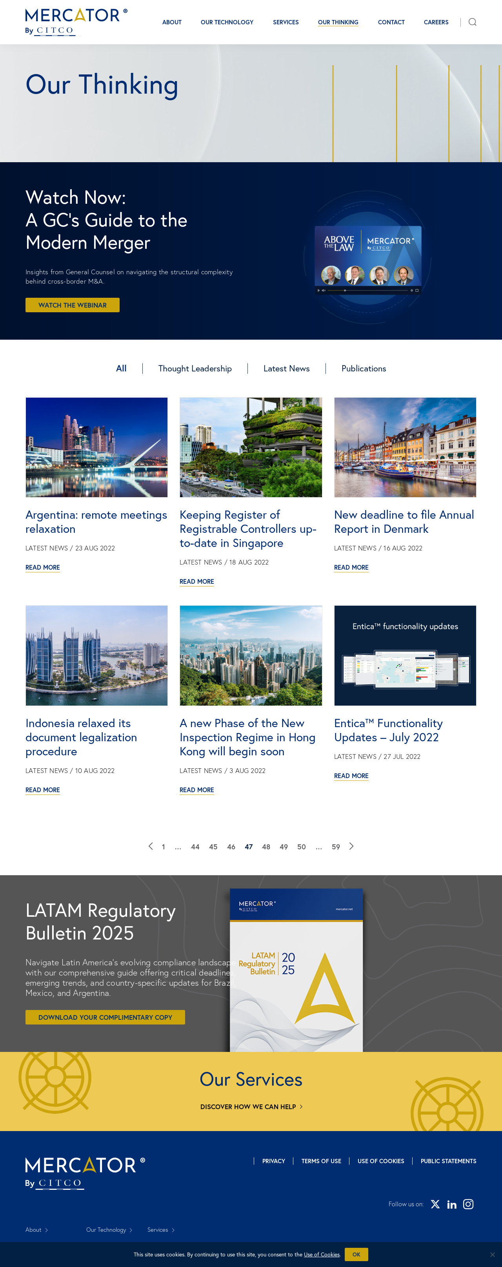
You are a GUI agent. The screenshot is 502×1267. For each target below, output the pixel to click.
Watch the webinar (72, 305)
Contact (391, 22)
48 (266, 846)
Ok (356, 1254)
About (172, 22)
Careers (436, 22)
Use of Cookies (381, 1161)
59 (336, 846)
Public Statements (449, 1161)
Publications (364, 368)
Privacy (273, 1161)
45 (213, 846)
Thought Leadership (195, 368)
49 (284, 846)
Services (286, 22)
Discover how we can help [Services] (248, 1106)
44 (195, 846)
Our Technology (227, 22)
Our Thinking (338, 22)
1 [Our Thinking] (163, 846)
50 (301, 846)
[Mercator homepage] (85, 1173)
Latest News (287, 368)
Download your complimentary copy (105, 1017)
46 (231, 846)
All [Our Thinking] (121, 368)
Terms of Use (321, 1161)
